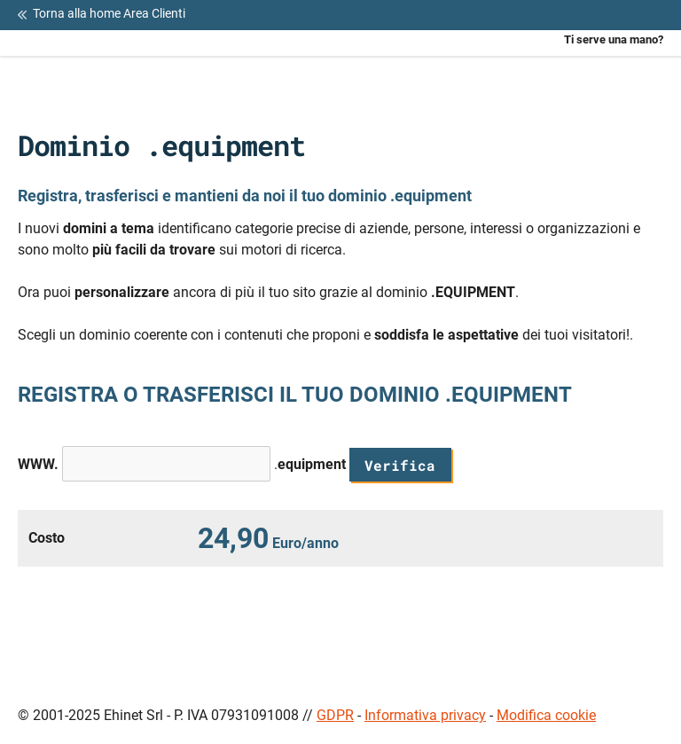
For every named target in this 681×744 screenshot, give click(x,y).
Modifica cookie (546, 715)
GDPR (335, 715)
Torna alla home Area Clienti (101, 14)
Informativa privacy (425, 715)
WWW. (38, 464)
